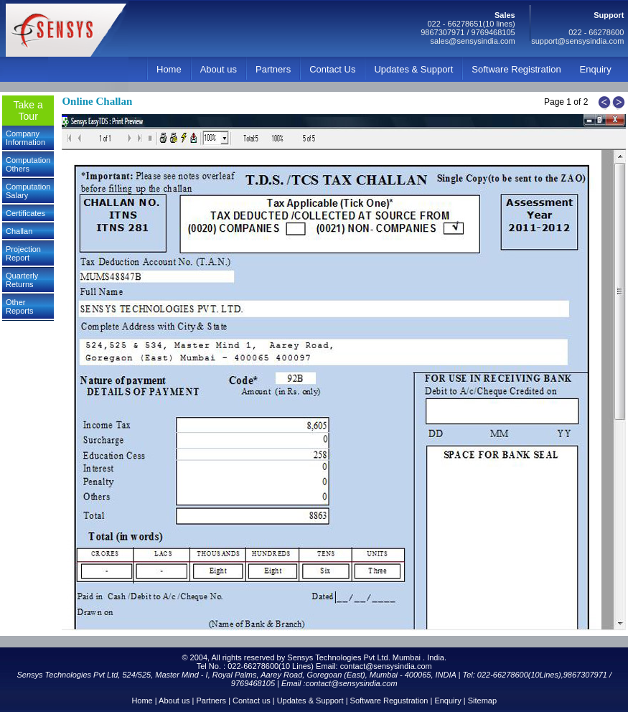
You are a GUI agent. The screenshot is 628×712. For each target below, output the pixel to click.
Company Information (25, 137)
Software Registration (516, 69)
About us (218, 69)
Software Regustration (389, 700)
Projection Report (23, 253)
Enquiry (595, 69)
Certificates (25, 213)
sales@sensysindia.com (473, 41)
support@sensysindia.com (577, 41)
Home (169, 69)
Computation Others (28, 164)
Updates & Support (413, 69)
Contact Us (332, 69)
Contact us (252, 700)
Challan (19, 231)
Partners (273, 69)
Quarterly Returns (22, 280)
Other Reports (20, 306)
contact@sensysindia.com (386, 666)
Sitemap (482, 700)
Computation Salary (28, 191)
